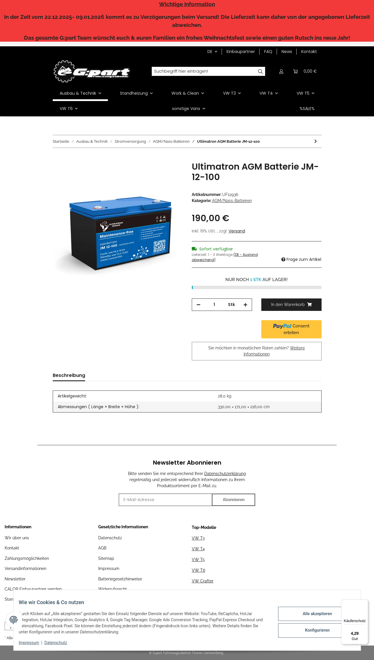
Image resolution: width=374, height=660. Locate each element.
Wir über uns (17, 538)
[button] (282, 71)
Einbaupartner (241, 51)
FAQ (268, 51)
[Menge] (214, 305)
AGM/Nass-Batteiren (232, 200)
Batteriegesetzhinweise (120, 579)
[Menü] (364, 603)
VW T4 (198, 549)
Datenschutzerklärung (225, 473)
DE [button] (209, 51)
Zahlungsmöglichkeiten (27, 558)
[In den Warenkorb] (57, 158)
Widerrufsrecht (112, 589)
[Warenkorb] (305, 71)
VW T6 (198, 570)
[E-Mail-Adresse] (165, 500)
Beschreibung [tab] (69, 375)
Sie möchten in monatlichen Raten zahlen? (256, 351)
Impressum (108, 568)
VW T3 (198, 538)
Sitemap (106, 558)
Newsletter (15, 579)
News (287, 51)
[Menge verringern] (198, 305)
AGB (102, 548)
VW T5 (198, 559)
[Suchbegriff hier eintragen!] (204, 71)
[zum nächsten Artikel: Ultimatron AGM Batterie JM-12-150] (316, 141)
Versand (237, 231)
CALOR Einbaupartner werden (33, 589)
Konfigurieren (313, 629)
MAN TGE (201, 591)
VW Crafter (203, 581)
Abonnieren (234, 499)
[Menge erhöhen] (245, 305)
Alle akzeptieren (313, 614)
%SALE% (307, 108)
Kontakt (309, 51)
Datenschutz (110, 538)
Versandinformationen (25, 568)
